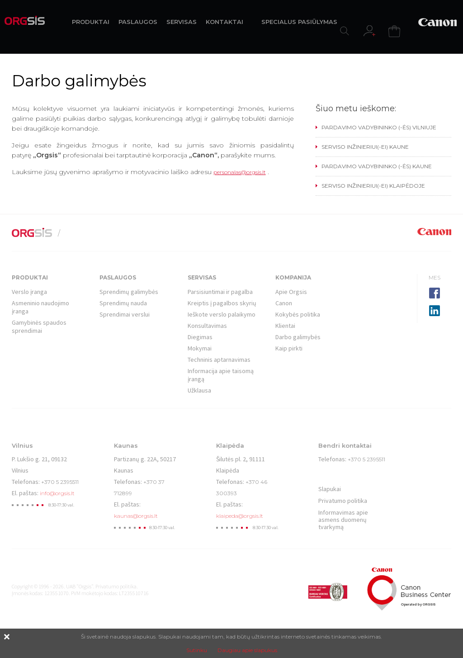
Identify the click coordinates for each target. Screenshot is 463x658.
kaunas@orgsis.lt (136, 515)
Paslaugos (117, 277)
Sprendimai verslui (124, 314)
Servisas (202, 277)
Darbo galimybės (298, 337)
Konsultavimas (207, 326)
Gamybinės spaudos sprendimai (39, 326)
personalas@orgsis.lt (239, 172)
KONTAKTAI (224, 21)
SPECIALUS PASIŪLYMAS (299, 21)
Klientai (285, 326)
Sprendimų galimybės (128, 292)
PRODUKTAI (90, 21)
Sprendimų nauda (123, 303)
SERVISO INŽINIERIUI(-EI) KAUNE (365, 146)
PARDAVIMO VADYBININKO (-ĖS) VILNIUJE (378, 127)
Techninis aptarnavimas (219, 359)
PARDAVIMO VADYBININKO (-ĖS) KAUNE (376, 166)
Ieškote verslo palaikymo (221, 314)
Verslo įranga (29, 292)
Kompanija (293, 277)
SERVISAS (181, 21)
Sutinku (196, 650)
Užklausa (199, 390)
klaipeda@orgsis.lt (239, 515)
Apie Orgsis (291, 292)
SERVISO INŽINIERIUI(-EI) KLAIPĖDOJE (373, 185)
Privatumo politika (342, 501)
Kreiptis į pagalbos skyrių (222, 303)
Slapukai (329, 489)
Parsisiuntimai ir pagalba (220, 292)
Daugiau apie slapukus (247, 650)
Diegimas (200, 337)
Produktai (30, 277)
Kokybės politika (297, 314)
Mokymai (200, 348)
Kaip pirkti (288, 348)
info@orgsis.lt (57, 493)
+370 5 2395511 (60, 481)
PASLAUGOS (137, 21)
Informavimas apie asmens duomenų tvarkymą (343, 519)
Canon (283, 303)
